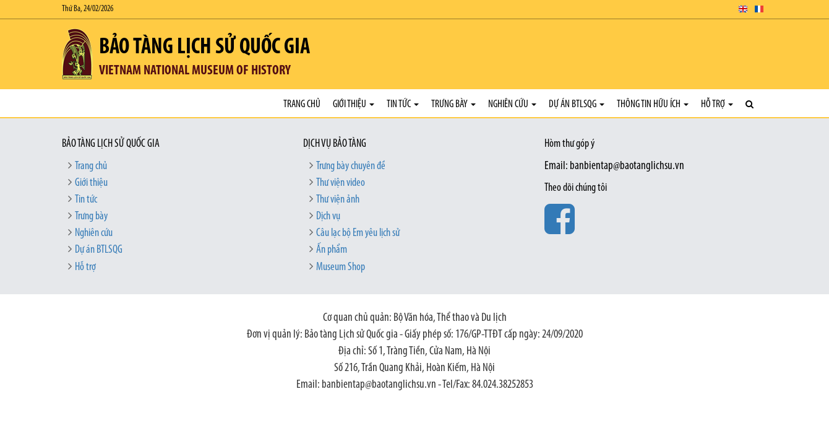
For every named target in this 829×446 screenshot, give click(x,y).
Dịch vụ (328, 216)
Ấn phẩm (331, 250)
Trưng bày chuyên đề (350, 166)
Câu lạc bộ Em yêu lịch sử (358, 233)
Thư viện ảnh (337, 200)
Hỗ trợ (717, 104)
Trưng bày (453, 104)
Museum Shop (340, 267)
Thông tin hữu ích (653, 104)
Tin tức (403, 104)
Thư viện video (340, 183)
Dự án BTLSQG (576, 104)
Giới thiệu (353, 104)
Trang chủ (301, 104)
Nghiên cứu (512, 104)
